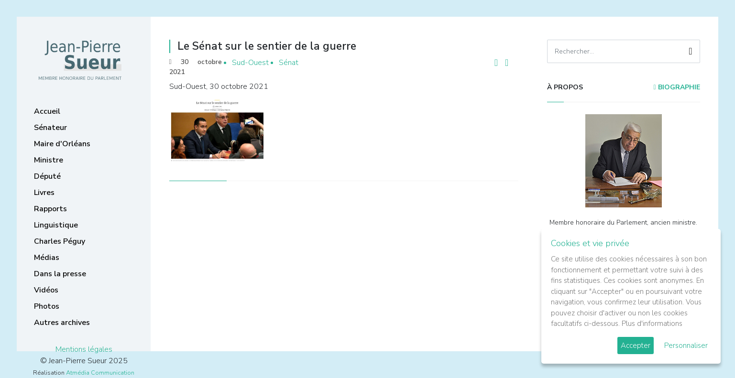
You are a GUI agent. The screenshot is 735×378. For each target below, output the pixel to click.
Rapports (50, 209)
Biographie (676, 87)
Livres (44, 192)
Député (47, 176)
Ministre (48, 160)
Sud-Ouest (250, 62)
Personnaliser (686, 345)
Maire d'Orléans (62, 144)
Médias (46, 257)
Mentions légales (83, 349)
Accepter (635, 345)
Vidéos (46, 290)
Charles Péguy (59, 241)
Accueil (47, 111)
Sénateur (50, 127)
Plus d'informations (652, 323)
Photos (46, 306)
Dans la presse (60, 274)
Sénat (288, 62)
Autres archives (62, 322)
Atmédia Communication (100, 372)
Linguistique (56, 225)
